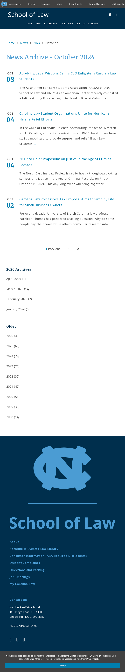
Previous (54, 249)
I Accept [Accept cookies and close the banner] (62, 665)
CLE (78, 23)
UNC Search (118, 3)
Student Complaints (25, 563)
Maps (59, 3)
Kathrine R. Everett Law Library (34, 549)
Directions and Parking (27, 570)
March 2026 (14, 289)
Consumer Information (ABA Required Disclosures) (48, 556)
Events (31, 3)
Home (10, 43)
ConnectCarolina (97, 3)
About (14, 542)
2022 (9, 376)
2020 (9, 397)
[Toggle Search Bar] (110, 14)
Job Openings (20, 577)
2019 (9, 407)
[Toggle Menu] (116, 14)
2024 (36, 43)
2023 (9, 366)
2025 (9, 346)
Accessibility (15, 3)
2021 (9, 386)
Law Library (90, 23)
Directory (66, 23)
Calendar (50, 23)
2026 (9, 336)
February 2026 (16, 299)
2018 (9, 417)
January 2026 (15, 309)
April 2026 (13, 279)
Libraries (46, 3)
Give (29, 23)
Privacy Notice (93, 659)
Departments (75, 3)
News (38, 23)
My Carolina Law (22, 584)
